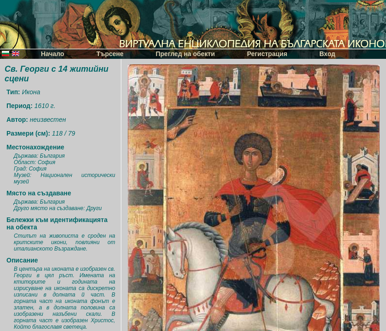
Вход (327, 53)
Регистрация (267, 53)
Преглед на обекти (185, 53)
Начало (52, 53)
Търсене (110, 53)
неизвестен (48, 119)
